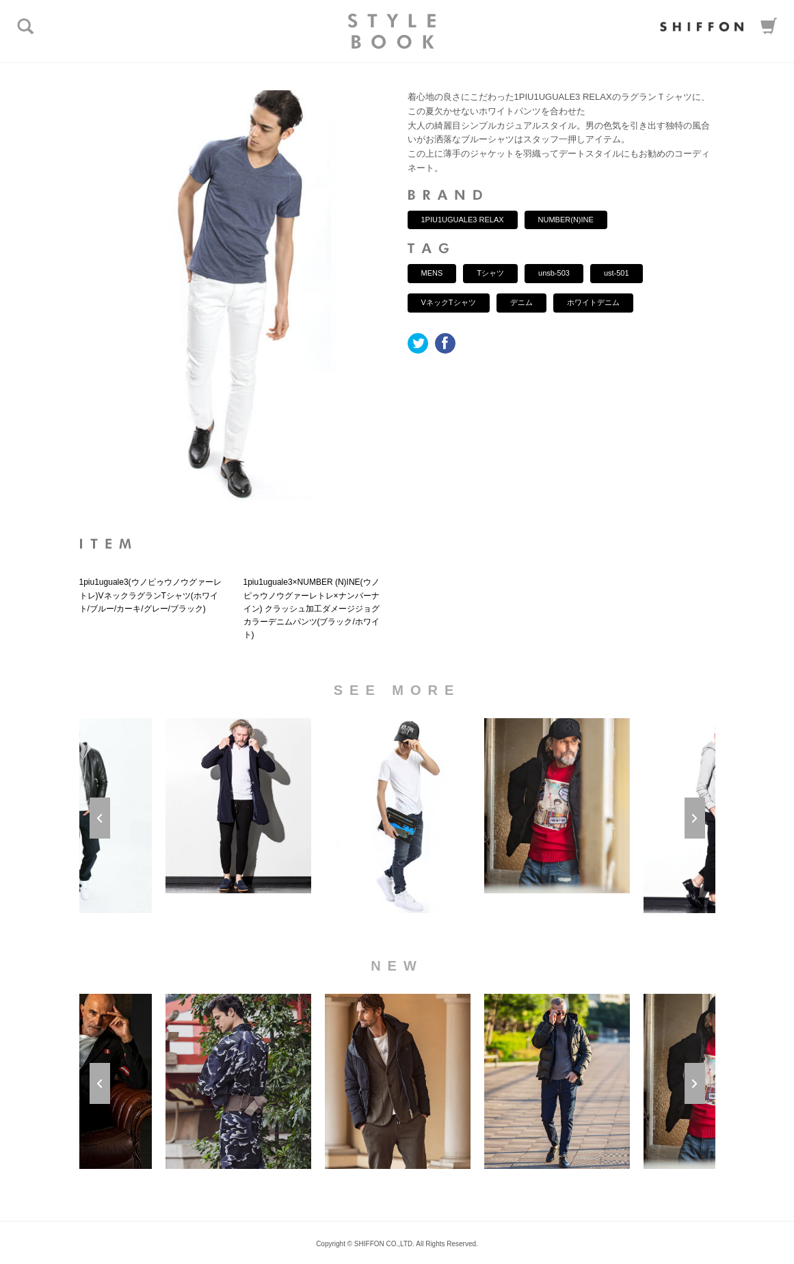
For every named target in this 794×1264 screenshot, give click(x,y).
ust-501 (616, 273)
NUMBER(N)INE (566, 219)
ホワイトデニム (593, 302)
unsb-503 (554, 273)
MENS (432, 273)
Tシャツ (490, 273)
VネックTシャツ (448, 302)
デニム (521, 302)
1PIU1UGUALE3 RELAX (462, 219)
